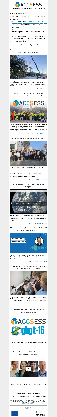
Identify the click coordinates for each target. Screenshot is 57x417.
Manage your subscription (31, 403)
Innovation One (15, 21)
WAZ (44, 215)
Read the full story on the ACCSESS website (37, 133)
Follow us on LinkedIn (16, 396)
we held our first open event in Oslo (26, 29)
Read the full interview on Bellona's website (38, 261)
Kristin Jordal (23, 215)
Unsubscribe (24, 403)
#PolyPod (44, 382)
